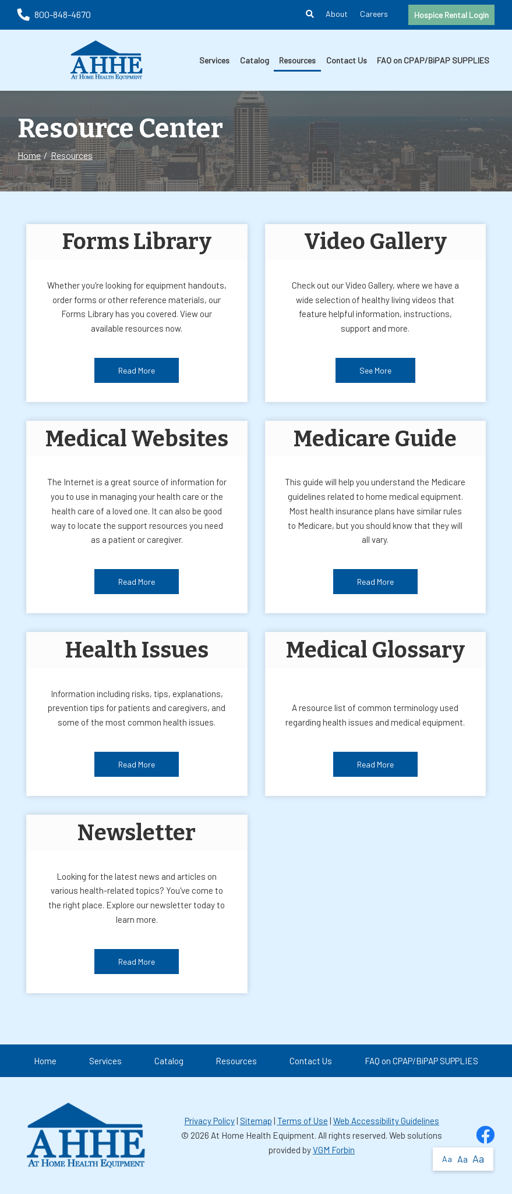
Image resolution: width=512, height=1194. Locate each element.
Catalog (254, 60)
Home (29, 155)
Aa (447, 1159)
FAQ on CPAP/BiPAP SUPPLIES (433, 60)
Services (214, 60)
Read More (136, 370)
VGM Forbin (334, 1150)
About (337, 14)
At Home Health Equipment (263, 1135)
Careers (374, 14)
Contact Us (346, 60)
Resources (297, 60)
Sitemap (256, 1120)
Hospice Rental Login (451, 15)
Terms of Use (302, 1120)
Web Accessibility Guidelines (386, 1120)
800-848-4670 (54, 14)
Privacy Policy (210, 1120)
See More (375, 370)
